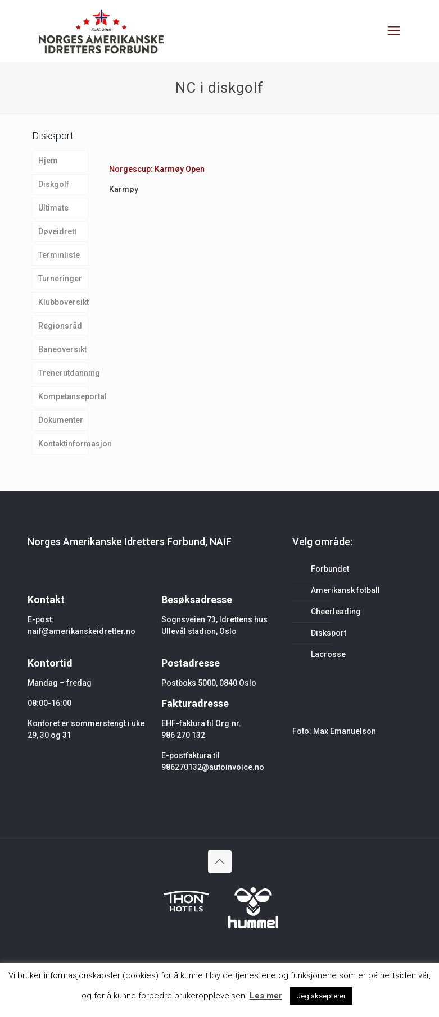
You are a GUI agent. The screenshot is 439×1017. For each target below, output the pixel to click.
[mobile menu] (394, 30)
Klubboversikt (63, 302)
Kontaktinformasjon (63, 443)
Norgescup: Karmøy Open (157, 169)
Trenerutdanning (63, 372)
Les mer (266, 996)
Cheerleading (336, 611)
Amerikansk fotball (345, 590)
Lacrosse (328, 654)
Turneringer (60, 278)
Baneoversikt (62, 349)
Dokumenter (60, 420)
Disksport (328, 632)
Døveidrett (57, 231)
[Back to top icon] (220, 861)
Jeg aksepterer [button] (321, 996)
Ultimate (53, 207)
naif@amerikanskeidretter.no (81, 631)
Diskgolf (53, 184)
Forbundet (330, 568)
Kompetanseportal (63, 396)
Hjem (48, 160)
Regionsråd (60, 325)
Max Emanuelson (344, 731)
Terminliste (59, 254)
